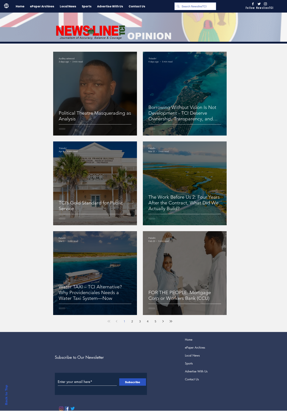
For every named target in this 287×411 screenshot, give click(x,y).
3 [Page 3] (140, 321)
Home (188, 340)
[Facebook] (67, 408)
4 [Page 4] (147, 321)
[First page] (109, 321)
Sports (189, 363)
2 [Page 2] (132, 321)
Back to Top (6, 395)
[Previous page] (116, 321)
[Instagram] (265, 4)
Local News (192, 355)
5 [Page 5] (155, 321)
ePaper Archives (195, 348)
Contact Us (192, 379)
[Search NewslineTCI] (195, 6)
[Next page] (163, 321)
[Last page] (171, 321)
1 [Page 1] (124, 321)
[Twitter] (73, 408)
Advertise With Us (196, 371)
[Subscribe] (132, 382)
